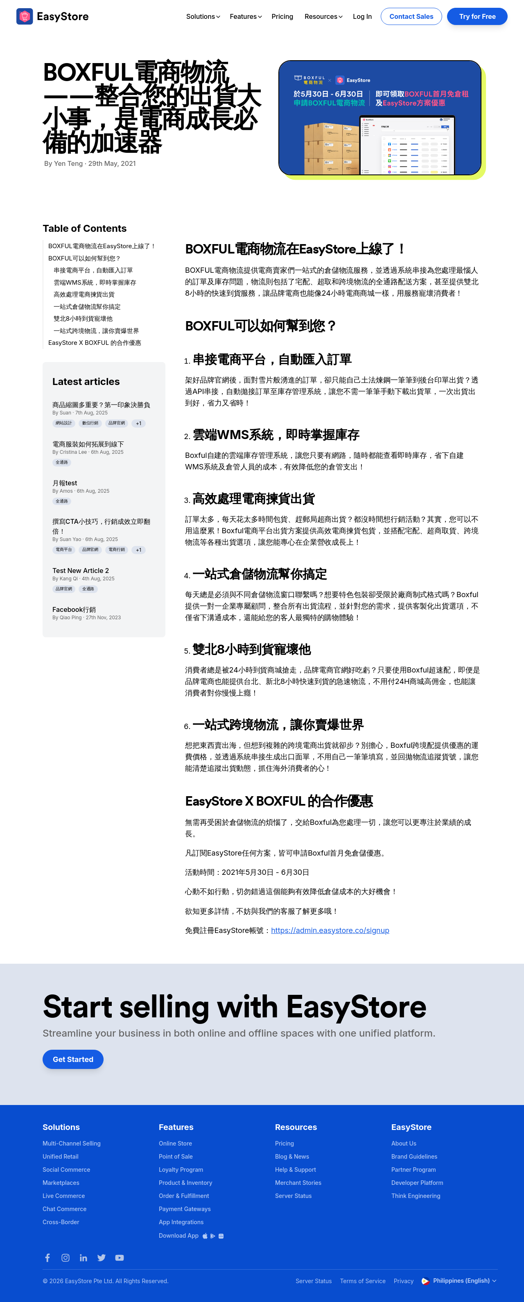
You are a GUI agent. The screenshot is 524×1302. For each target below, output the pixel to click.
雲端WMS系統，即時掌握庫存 (95, 282)
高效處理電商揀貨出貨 (84, 294)
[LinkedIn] (83, 1258)
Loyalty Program (181, 1169)
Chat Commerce (64, 1208)
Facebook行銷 (74, 609)
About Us (403, 1143)
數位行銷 (90, 423)
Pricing (282, 16)
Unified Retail (61, 1156)
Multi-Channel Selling (72, 1143)
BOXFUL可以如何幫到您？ (84, 258)
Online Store (175, 1143)
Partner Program (413, 1169)
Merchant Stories (298, 1182)
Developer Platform (417, 1182)
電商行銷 (116, 549)
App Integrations (181, 1221)
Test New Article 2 (80, 570)
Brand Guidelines (414, 1156)
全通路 (62, 462)
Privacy (403, 1280)
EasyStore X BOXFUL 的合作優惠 (94, 342)
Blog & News (292, 1156)
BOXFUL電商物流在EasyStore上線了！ (102, 246)
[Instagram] (65, 1258)
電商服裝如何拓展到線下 (88, 444)
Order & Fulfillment (184, 1195)
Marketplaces (61, 1182)
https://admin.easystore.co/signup (330, 930)
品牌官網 (116, 423)
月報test (64, 483)
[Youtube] (119, 1258)
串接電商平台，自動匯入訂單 (93, 270)
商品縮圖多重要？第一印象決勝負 (101, 405)
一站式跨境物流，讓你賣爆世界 (96, 331)
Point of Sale (176, 1156)
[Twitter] (101, 1258)
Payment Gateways (185, 1208)
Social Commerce (66, 1169)
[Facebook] (47, 1258)
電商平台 (64, 549)
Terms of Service (363, 1280)
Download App (191, 1235)
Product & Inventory (185, 1182)
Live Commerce (64, 1195)
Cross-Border (61, 1221)
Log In (362, 16)
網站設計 (64, 423)
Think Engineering (415, 1195)
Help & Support (295, 1169)
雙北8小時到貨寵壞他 (83, 318)
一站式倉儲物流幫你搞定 (87, 306)
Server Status (293, 1195)
